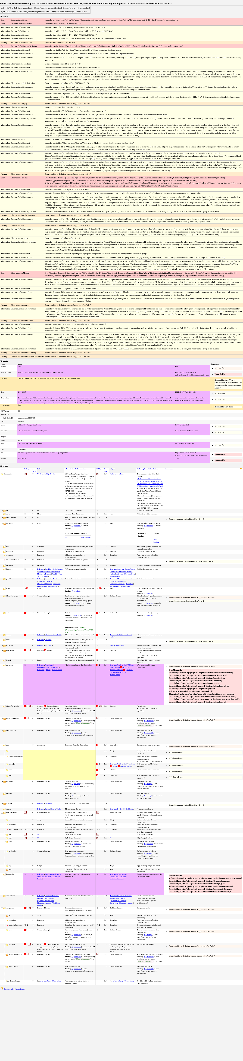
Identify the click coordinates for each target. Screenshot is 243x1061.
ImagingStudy (53, 586)
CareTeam (40, 670)
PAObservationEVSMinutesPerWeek (150, 484)
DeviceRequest (58, 569)
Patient (48, 670)
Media (50, 898)
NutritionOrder (57, 574)
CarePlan (48, 569)
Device (47, 809)
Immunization (42, 586)
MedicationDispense (45, 581)
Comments (169, 469)
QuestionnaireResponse (53, 874)
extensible (77, 615)
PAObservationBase (117, 474)
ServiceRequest (42, 576)
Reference (40, 569)
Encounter (48, 645)
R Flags (99, 469)
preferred (77, 525)
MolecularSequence (44, 876)
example (77, 784)
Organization (54, 667)
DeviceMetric (56, 809)
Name (3, 469)
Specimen (48, 803)
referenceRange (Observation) (50, 981)
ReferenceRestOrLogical (118, 665)
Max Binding (85, 537)
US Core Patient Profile (53, 635)
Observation (121, 874)
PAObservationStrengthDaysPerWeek (150, 486)
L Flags (27, 469)
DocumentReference (52, 896)
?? (72, 525)
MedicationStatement (44, 584)
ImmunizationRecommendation (49, 571)
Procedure (57, 584)
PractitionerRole (43, 667)
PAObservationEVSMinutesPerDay (149, 481)
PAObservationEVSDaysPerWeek (149, 479)
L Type (39, 469)
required (77, 591)
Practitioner (49, 665)
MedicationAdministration (54, 579)
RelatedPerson (57, 670)
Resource (48, 640)
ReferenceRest (115, 635)
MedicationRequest (44, 574)
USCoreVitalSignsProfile (46, 474)
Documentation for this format (13, 989)
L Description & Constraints (75, 469)
